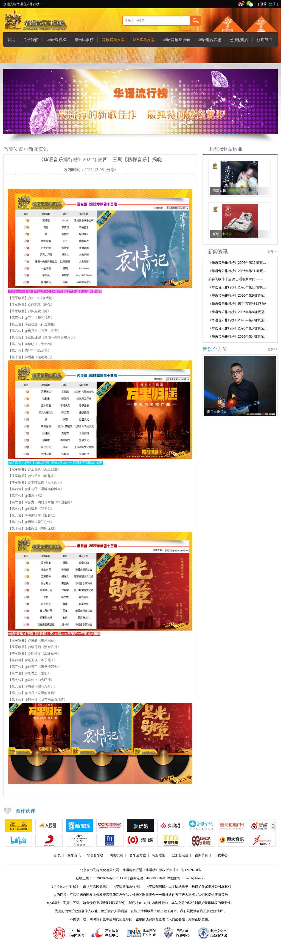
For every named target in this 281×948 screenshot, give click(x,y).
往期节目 (264, 40)
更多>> (272, 251)
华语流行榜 (56, 40)
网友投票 (116, 855)
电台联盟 (158, 855)
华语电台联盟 (209, 40)
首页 (11, 40)
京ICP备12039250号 (187, 870)
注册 (272, 4)
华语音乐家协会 (176, 40)
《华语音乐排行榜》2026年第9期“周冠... (237, 295)
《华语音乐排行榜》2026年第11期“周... (237, 271)
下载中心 (220, 855)
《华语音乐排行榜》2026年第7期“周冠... (237, 320)
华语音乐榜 (95, 855)
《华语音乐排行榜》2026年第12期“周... (237, 263)
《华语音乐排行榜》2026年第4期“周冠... (237, 337)
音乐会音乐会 (217, 412)
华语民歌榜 (84, 40)
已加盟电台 (239, 40)
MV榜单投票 (144, 40)
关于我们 (31, 40)
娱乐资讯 (74, 855)
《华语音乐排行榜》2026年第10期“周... (237, 287)
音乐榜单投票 (113, 40)
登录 (263, 4)
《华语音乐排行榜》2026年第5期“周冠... (237, 328)
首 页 (57, 855)
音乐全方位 (138, 855)
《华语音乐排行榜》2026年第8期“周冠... (237, 312)
